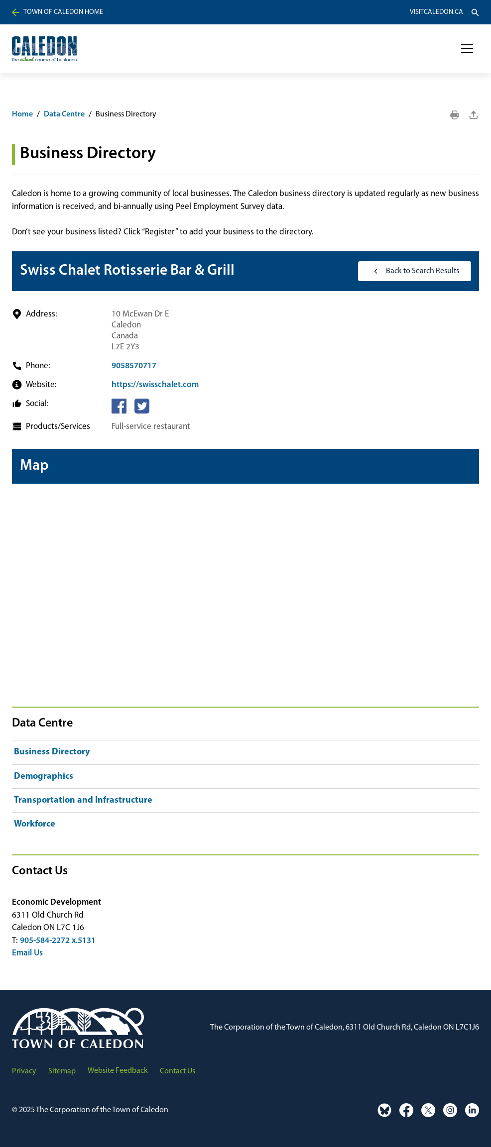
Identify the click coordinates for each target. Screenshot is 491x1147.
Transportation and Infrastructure (83, 800)
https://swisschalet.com (155, 385)
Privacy (24, 1071)
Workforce (34, 824)
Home (22, 114)
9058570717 (134, 366)
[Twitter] (141, 406)
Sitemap (62, 1071)
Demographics (43, 776)
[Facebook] (119, 406)
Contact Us (177, 1071)
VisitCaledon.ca (436, 12)
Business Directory (52, 752)
